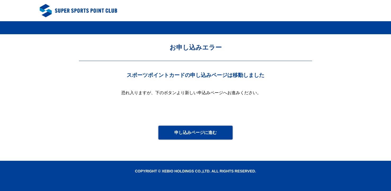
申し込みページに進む (195, 132)
